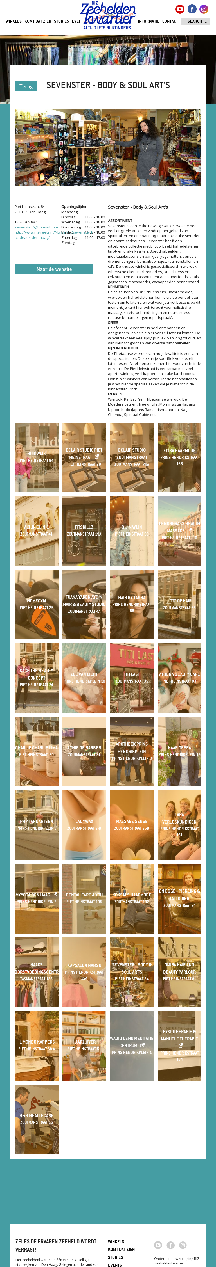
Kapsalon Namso (84, 966)
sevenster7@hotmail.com (36, 227)
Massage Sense (132, 822)
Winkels (14, 22)
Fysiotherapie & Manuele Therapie (179, 1036)
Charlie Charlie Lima (36, 748)
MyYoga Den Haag (32, 895)
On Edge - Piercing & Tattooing (179, 895)
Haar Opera (179, 748)
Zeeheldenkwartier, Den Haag (108, 17)
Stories (61, 22)
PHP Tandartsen (36, 822)
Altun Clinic (36, 528)
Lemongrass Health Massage (179, 528)
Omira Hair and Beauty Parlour (179, 969)
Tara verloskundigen (179, 819)
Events (79, 22)
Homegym (36, 601)
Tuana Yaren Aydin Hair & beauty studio (84, 601)
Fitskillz (84, 528)
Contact (170, 22)
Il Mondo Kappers (36, 1042)
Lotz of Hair (179, 601)
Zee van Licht (84, 675)
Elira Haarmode (179, 451)
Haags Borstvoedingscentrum (36, 969)
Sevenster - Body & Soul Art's (132, 969)
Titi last (132, 675)
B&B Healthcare (36, 1116)
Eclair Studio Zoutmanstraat (131, 454)
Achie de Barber (84, 748)
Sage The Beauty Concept (36, 675)
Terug (26, 87)
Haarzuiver (84, 1042)
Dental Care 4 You (84, 895)
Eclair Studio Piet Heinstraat (84, 454)
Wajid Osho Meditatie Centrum (132, 1042)
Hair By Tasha (131, 598)
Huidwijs (36, 454)
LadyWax (84, 822)
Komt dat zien (37, 22)
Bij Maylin (132, 528)
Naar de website (54, 269)
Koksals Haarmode (131, 895)
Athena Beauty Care (179, 675)
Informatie (148, 22)
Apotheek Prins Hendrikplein (132, 748)
